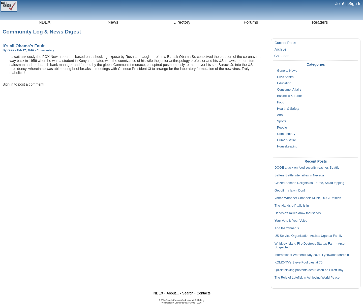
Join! (339, 3)
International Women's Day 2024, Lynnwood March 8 (312, 255)
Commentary (286, 134)
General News (287, 70)
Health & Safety (288, 108)
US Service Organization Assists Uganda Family (308, 236)
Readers (320, 22)
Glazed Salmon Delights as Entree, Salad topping (309, 183)
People (282, 127)
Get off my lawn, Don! (290, 190)
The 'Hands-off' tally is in (292, 205)
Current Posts (285, 43)
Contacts (203, 293)
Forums (251, 22)
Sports (281, 121)
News (113, 22)
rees (11, 50)
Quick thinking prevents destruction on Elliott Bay (309, 270)
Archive (280, 49)
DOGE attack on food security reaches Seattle (307, 167)
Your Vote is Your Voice (291, 220)
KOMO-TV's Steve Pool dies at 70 (298, 262)
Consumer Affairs (289, 89)
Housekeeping (287, 146)
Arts (280, 115)
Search (187, 293)
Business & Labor (289, 96)
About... (173, 293)
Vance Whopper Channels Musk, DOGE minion (308, 198)
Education (284, 83)
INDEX (44, 22)
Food (280, 102)
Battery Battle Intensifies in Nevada (299, 175)
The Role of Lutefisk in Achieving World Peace (307, 277)
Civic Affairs (285, 77)
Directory (181, 22)
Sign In (354, 3)
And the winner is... (288, 228)
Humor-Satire (286, 140)
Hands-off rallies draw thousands (298, 213)
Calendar (281, 56)
